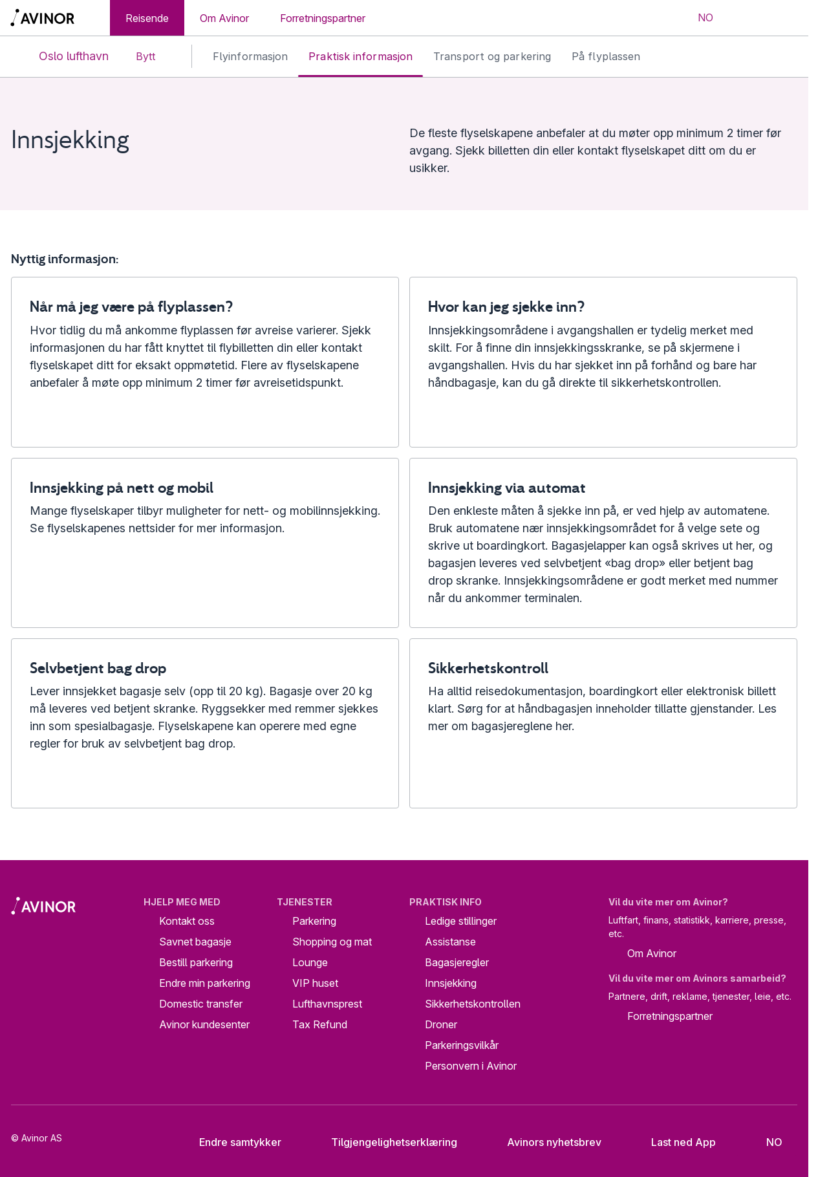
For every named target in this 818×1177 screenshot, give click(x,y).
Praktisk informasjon (360, 56)
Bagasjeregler (457, 962)
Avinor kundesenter (204, 1024)
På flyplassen (606, 56)
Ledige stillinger (461, 920)
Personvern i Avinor (471, 1065)
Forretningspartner (322, 18)
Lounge (310, 962)
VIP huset (315, 983)
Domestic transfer (200, 1003)
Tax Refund (319, 1024)
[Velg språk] (697, 18)
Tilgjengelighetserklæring (384, 1142)
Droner (441, 1024)
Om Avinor (224, 18)
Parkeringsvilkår (462, 1045)
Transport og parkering (492, 56)
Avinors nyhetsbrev (544, 1142)
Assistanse (450, 941)
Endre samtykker (231, 1142)
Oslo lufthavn (63, 57)
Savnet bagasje (195, 941)
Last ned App (673, 1142)
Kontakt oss (187, 920)
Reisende (147, 18)
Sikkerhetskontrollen (473, 1003)
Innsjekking (451, 983)
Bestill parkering (196, 962)
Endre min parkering (204, 983)
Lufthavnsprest (327, 1003)
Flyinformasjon (250, 56)
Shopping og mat (332, 941)
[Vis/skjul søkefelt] (744, 18)
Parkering (314, 920)
